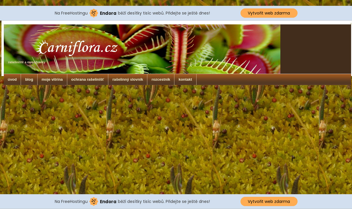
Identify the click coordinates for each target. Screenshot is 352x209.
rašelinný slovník (127, 79)
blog (29, 79)
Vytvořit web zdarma (269, 13)
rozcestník (160, 79)
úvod (12, 79)
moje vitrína (52, 79)
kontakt (185, 79)
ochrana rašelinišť (87, 79)
